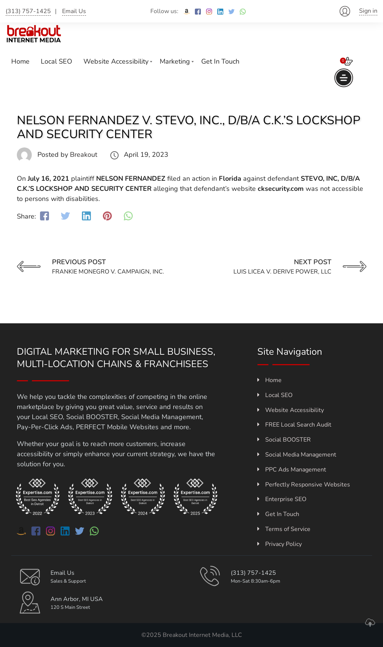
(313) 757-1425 (28, 11)
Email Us (74, 11)
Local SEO (56, 61)
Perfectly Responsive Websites (303, 484)
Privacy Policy (279, 544)
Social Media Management (296, 455)
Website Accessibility (115, 61)
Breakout (83, 154)
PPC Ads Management (291, 470)
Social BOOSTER (284, 440)
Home (20, 61)
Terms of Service (283, 529)
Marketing (175, 61)
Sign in (368, 11)
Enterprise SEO (281, 499)
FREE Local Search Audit (294, 425)
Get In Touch (220, 61)
